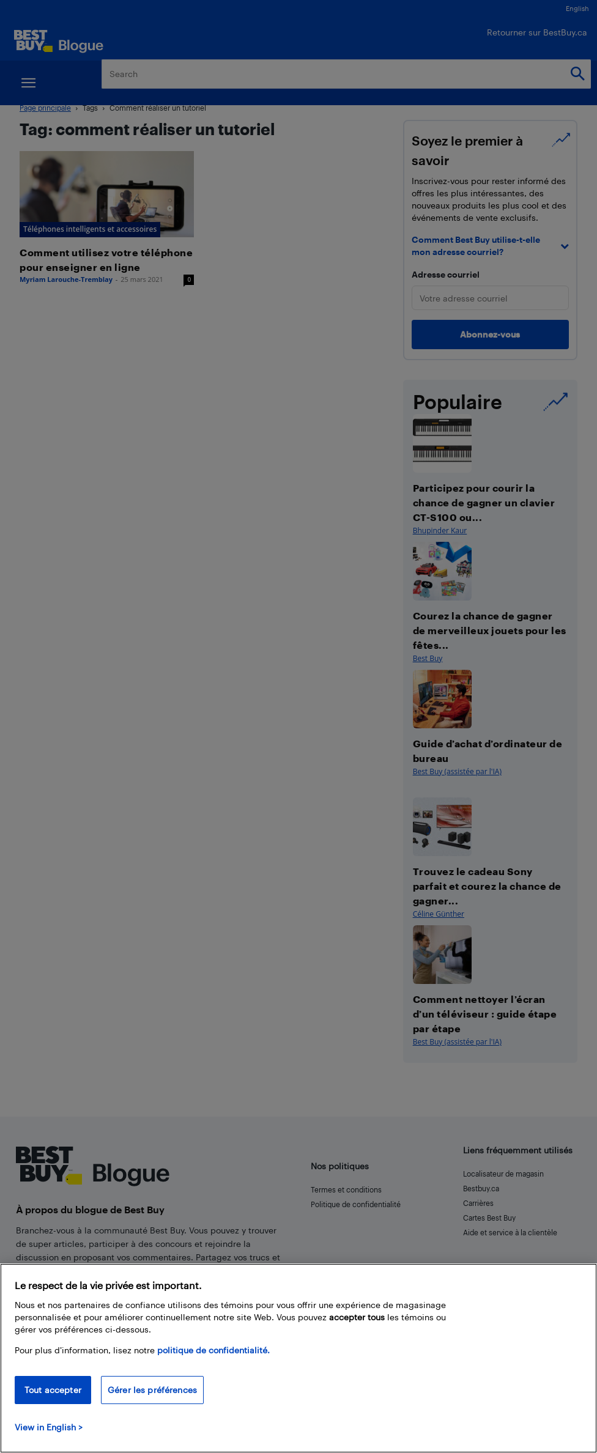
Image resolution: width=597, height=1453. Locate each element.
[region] (298, 1358)
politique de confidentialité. (213, 1350)
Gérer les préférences (152, 1390)
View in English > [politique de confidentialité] (49, 1427)
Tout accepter (52, 1390)
